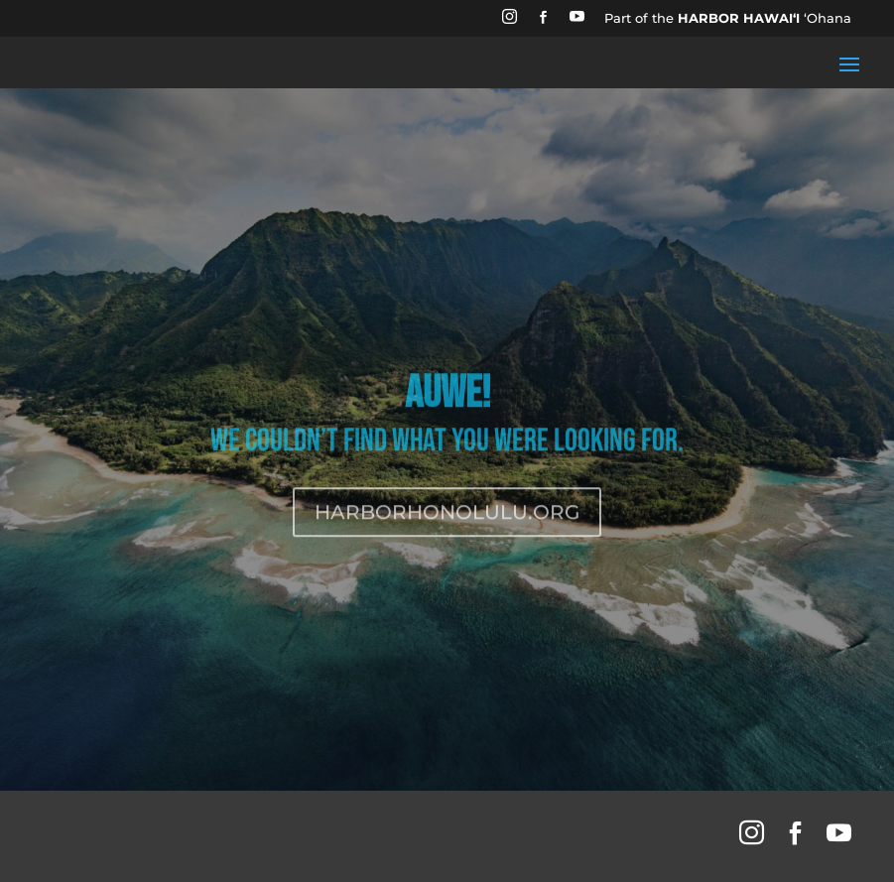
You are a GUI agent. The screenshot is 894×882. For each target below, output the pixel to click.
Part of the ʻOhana (727, 18)
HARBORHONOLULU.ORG (447, 527)
